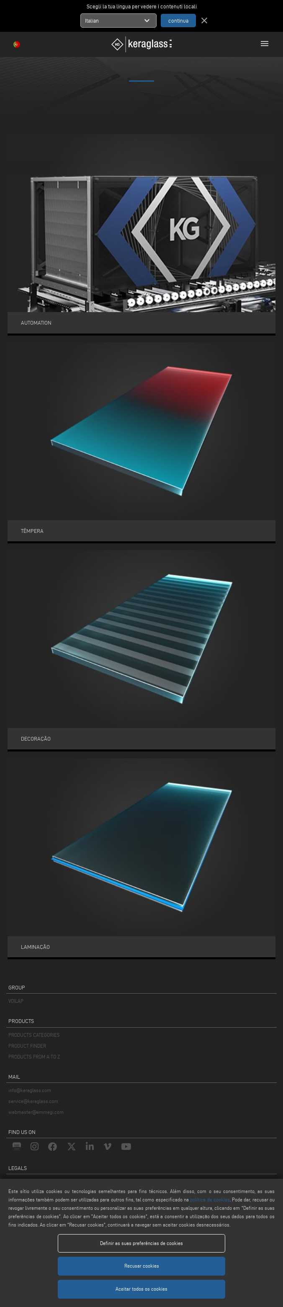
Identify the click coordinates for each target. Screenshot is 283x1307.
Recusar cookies (141, 1265)
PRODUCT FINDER (27, 1046)
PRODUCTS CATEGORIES (34, 1035)
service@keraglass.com (33, 1101)
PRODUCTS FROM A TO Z (34, 1056)
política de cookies (210, 1199)
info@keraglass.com (29, 1090)
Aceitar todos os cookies (141, 1289)
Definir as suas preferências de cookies (141, 1243)
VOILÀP (15, 1001)
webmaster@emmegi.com (36, 1112)
